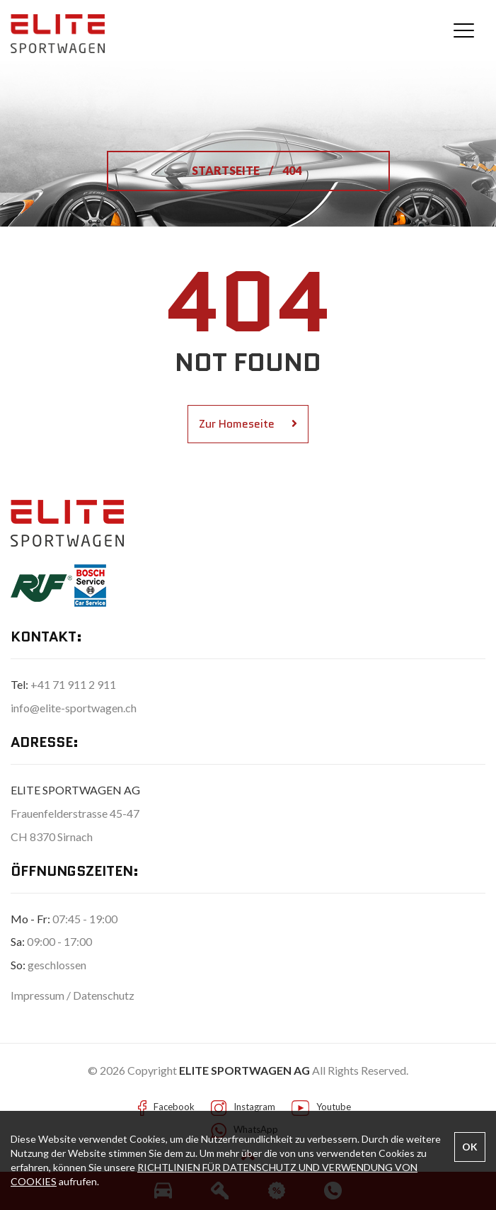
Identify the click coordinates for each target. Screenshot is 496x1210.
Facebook (174, 1106)
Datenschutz (103, 995)
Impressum (39, 995)
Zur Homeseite (248, 424)
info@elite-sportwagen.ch (74, 707)
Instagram (254, 1106)
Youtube (333, 1106)
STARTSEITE (227, 170)
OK (470, 1147)
